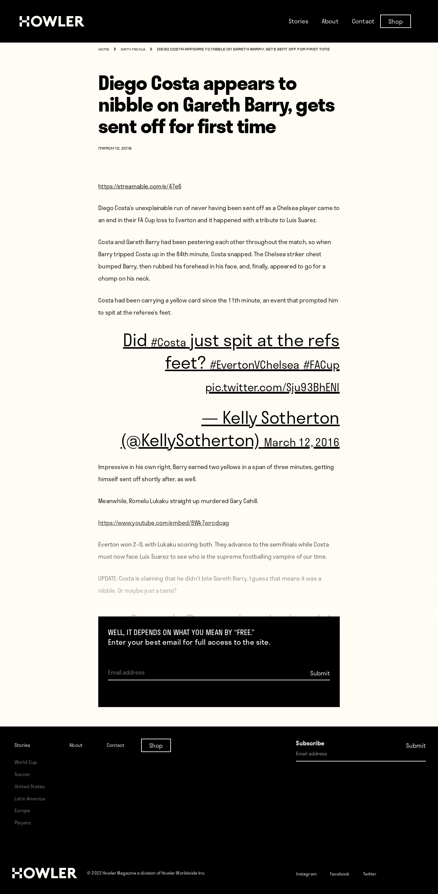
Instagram (310, 873)
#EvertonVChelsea (270, 361)
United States (32, 786)
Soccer (24, 773)
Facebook (350, 873)
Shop (395, 21)
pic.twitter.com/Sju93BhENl (236, 407)
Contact (363, 21)
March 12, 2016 (302, 473)
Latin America (32, 798)
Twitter (386, 873)
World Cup (28, 761)
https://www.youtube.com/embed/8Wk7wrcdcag (163, 567)
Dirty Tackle (136, 49)
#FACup (312, 384)
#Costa (159, 339)
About (330, 21)
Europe (24, 810)
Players (24, 822)
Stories (298, 21)
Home (104, 49)
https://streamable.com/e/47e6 (139, 185)
